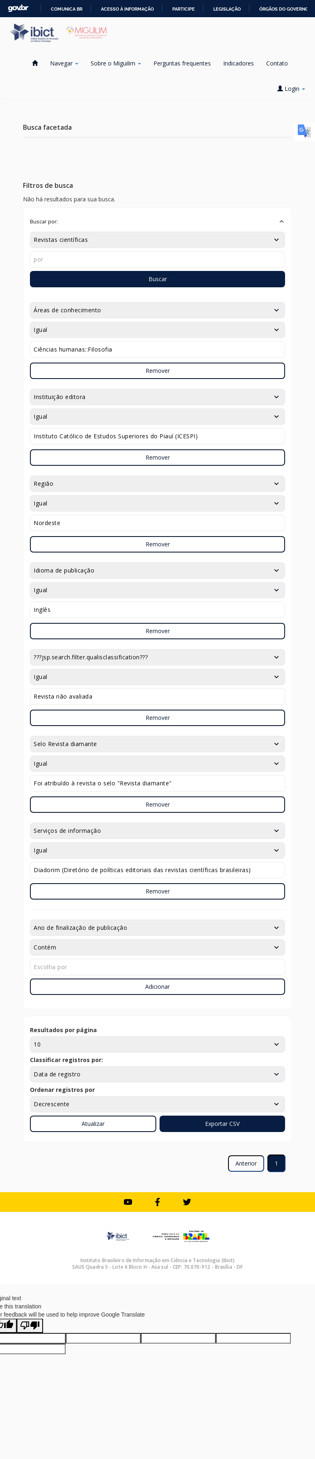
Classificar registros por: (66, 1060)
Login (291, 88)
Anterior (246, 1163)
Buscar (157, 279)
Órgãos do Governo (283, 9)
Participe (183, 9)
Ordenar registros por (62, 1090)
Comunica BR (66, 9)
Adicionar (157, 986)
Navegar (64, 63)
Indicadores (238, 63)
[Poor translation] (30, 1326)
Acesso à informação (127, 9)
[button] (157, 221)
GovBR (18, 8)
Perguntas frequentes (182, 63)
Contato (277, 63)
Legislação (227, 9)
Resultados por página (63, 1030)
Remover (158, 370)
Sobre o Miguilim (116, 63)
